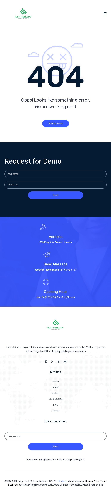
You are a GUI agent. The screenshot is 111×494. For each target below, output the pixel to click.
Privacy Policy (92, 481)
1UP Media (61, 481)
